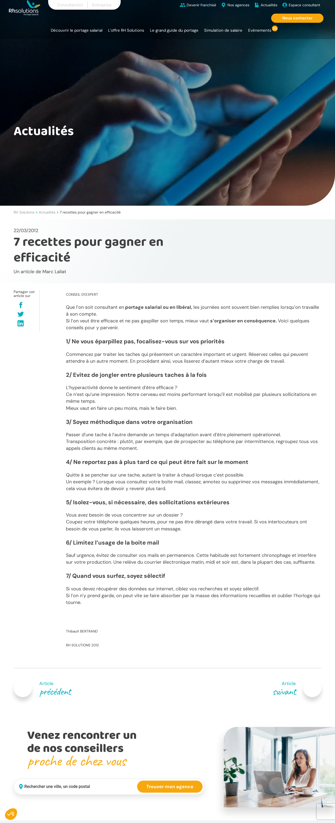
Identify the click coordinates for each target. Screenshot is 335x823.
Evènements (259, 30)
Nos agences (238, 5)
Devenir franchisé (201, 5)
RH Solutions (24, 212)
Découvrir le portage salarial (76, 30)
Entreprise (101, 5)
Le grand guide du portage (174, 30)
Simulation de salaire (223, 30)
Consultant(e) (70, 5)
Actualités (269, 5)
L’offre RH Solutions (126, 30)
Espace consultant (304, 5)
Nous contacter (297, 18)
